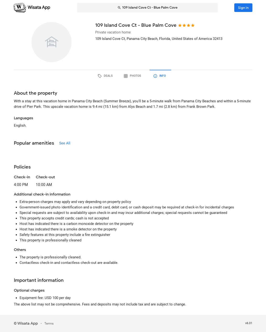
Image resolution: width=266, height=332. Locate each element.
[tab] (106, 76)
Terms (49, 323)
